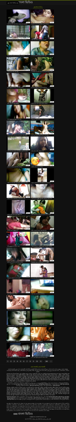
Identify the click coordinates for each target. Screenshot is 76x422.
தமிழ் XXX (28, 370)
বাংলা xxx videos (50, 410)
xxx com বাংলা (56, 370)
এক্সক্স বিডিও (9, 406)
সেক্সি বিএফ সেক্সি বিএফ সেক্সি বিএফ (22, 383)
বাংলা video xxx (48, 409)
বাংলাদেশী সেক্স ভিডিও (26, 369)
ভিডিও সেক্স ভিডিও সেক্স (23, 397)
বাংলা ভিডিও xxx (15, 370)
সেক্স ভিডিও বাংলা (27, 384)
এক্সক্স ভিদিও (34, 406)
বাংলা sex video (28, 409)
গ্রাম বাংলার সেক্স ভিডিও (30, 407)
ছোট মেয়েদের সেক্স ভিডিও (40, 407)
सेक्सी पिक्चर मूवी (56, 385)
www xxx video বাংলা (32, 404)
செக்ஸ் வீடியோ (50, 399)
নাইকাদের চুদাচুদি (13, 409)
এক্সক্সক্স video (45, 406)
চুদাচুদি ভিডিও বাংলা (36, 369)
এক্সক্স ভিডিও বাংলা (28, 406)
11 (40, 361)
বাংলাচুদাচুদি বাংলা (34, 399)
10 (37, 361)
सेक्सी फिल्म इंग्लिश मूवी (13, 397)
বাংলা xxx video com (34, 410)
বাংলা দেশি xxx (44, 369)
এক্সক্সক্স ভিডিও (63, 406)
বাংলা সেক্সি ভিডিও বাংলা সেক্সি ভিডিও (27, 398)
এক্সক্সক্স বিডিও (57, 406)
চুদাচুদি (41, 385)
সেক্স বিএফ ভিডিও (25, 385)
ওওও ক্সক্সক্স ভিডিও (21, 407)
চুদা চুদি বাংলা (35, 384)
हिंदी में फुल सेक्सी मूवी (65, 384)
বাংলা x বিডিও (12, 410)
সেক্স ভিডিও (63, 370)
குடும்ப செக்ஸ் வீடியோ (54, 384)
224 (46, 361)
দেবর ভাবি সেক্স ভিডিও (59, 407)
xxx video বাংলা (33, 397)
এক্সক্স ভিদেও (40, 406)
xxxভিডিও (67, 404)
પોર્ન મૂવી (15, 384)
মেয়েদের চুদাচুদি (11, 369)
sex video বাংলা (51, 398)
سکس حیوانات (35, 420)
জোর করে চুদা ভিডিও (50, 407)
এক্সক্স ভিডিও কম (20, 406)
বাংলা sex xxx (35, 409)
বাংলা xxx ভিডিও (58, 410)
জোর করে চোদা (41, 397)
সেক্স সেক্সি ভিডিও (58, 399)
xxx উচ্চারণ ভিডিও (38, 7)
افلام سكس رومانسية (46, 420)
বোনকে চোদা (51, 369)
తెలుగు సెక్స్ (20, 384)
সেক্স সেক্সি (47, 397)
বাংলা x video (58, 369)
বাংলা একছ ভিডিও (17, 411)
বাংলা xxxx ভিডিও (65, 410)
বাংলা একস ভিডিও (24, 411)
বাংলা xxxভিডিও (10, 411)
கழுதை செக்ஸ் (42, 399)
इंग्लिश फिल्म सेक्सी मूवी (60, 398)
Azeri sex (40, 420)
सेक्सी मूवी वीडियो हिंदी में (55, 397)
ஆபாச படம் (10, 384)
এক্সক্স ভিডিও (14, 406)
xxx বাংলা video (21, 399)
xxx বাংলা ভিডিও (28, 420)
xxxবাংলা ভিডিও (61, 404)
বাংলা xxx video (26, 410)
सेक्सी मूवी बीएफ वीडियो (43, 384)
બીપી (45, 370)
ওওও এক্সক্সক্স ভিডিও (13, 407)
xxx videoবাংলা (47, 404)
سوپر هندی (49, 370)
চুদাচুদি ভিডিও (44, 383)
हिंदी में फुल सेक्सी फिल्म (34, 385)
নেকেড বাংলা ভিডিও (21, 409)
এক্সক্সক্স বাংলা (51, 406)
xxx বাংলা (18, 369)
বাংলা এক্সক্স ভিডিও (39, 411)
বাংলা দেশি (41, 370)
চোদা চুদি (37, 370)
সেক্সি (33, 370)
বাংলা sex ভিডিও (41, 409)
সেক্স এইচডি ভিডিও (48, 385)
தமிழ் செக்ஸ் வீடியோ (53, 383)
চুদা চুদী (27, 399)
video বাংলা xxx (24, 404)
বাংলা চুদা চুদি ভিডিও (63, 383)
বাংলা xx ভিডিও (19, 410)
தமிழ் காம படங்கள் (35, 383)
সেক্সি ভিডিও (23, 370)
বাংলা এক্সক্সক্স (65, 369)
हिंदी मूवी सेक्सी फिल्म (14, 398)
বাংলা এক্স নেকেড (32, 411)
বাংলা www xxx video (56, 409)
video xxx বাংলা (17, 404)
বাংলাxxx (9, 370)
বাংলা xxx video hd (43, 410)
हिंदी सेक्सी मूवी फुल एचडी (42, 398)
